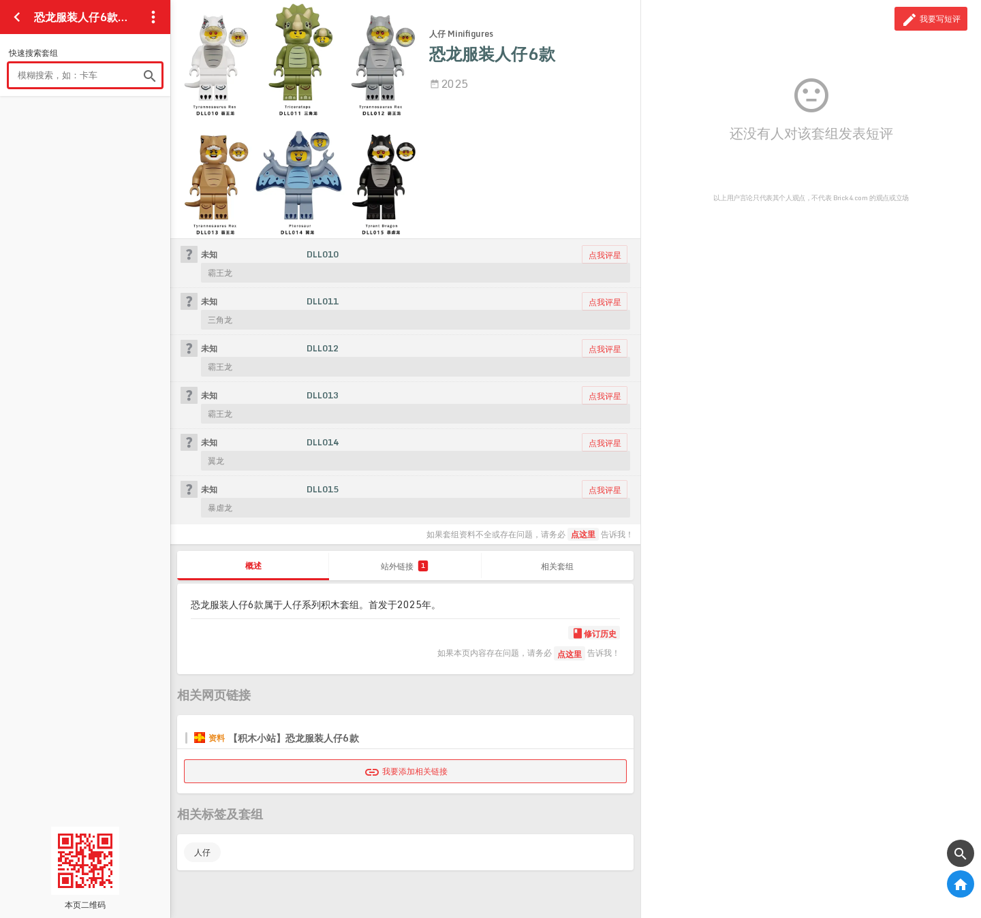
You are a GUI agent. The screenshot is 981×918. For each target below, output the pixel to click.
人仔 (202, 852)
